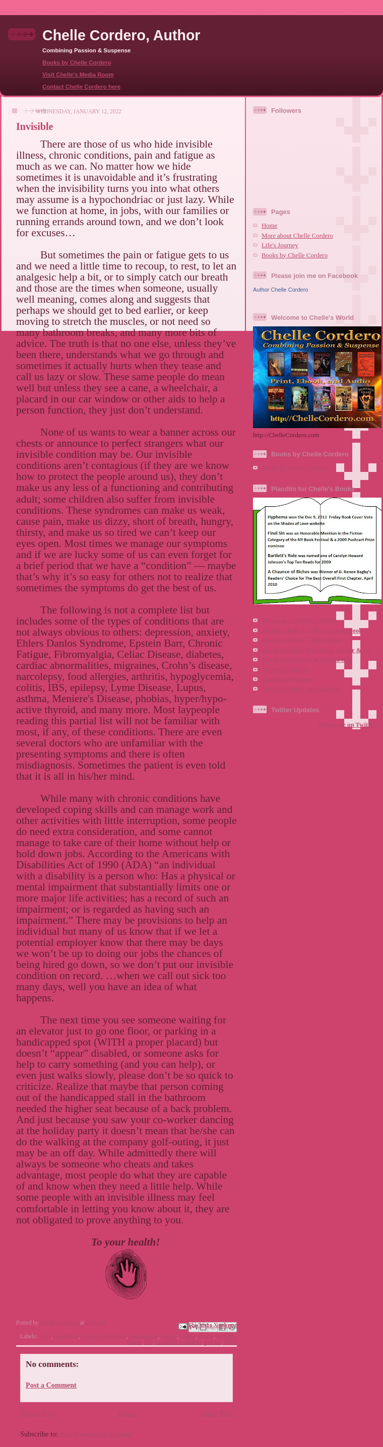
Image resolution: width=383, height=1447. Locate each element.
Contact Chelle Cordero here (81, 87)
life (149, 1342)
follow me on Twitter (347, 724)
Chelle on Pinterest (288, 679)
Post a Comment (51, 1385)
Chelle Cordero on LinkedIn (301, 689)
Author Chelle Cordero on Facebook (312, 630)
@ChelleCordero (285, 669)
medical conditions (179, 1342)
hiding (188, 1336)
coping (169, 1336)
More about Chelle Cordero (297, 235)
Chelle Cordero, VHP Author (302, 640)
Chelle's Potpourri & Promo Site (307, 659)
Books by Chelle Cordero (76, 62)
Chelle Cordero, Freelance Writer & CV (317, 650)
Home (127, 1414)
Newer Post (37, 1414)
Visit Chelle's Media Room (78, 75)
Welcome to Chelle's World (299, 620)
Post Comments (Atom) (96, 1434)
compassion (143, 1336)
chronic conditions (103, 1336)
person (213, 1342)
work (230, 1342)
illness (206, 1336)
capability (66, 1336)
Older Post (216, 1414)
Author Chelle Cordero (280, 290)
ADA (44, 1336)
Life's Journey (280, 245)
